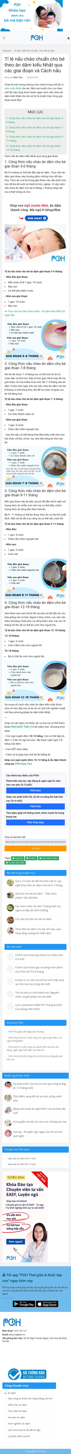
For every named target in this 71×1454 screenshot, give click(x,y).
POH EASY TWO (20, 726)
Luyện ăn (17, 858)
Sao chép (31, 848)
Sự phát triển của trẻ (18, 1436)
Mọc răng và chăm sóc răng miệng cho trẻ (29, 1398)
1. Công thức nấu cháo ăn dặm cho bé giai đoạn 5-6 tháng (35, 164)
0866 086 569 (20, 1331)
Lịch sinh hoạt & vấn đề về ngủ (23, 1430)
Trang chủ (6, 51)
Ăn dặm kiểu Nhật (15, 862)
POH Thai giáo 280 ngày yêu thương (25, 1031)
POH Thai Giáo (35, 822)
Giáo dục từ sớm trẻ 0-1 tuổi (21, 1158)
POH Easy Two (23, 763)
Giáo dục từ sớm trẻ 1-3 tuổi (21, 1164)
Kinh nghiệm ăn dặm (18, 1423)
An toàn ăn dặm (15, 1417)
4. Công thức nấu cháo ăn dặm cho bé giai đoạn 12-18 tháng (35, 605)
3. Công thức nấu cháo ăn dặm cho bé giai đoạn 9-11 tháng (35, 493)
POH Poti (35, 806)
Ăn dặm (17, 51)
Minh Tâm (18, 77)
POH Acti (35, 790)
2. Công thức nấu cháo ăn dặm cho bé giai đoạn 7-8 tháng (35, 366)
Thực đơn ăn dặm (46, 51)
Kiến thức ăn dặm (30, 51)
